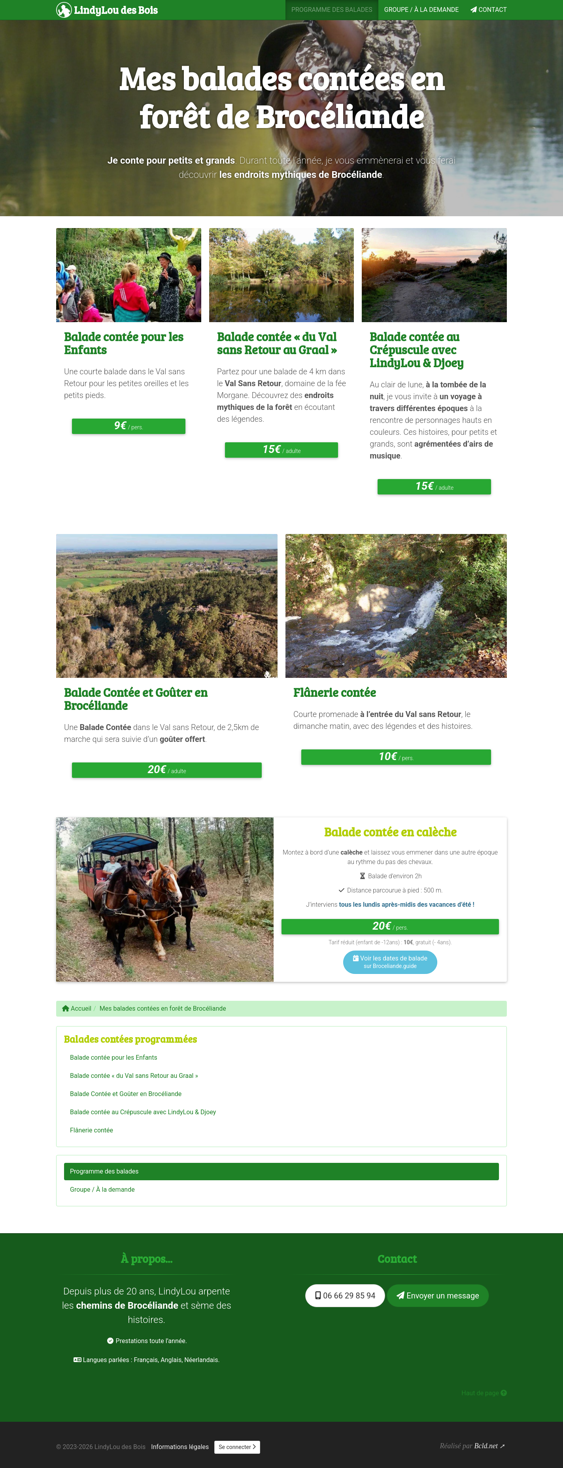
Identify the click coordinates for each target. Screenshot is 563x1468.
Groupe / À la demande (421, 9)
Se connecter (237, 1447)
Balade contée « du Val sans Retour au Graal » (277, 342)
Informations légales (180, 1447)
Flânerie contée (334, 692)
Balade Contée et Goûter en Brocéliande (136, 698)
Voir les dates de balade (390, 962)
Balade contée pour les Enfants (123, 342)
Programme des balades (331, 9)
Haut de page (484, 1393)
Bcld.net (485, 1446)
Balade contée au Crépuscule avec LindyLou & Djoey (417, 349)
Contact (488, 9)
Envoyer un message (438, 1295)
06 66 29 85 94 (345, 1295)
